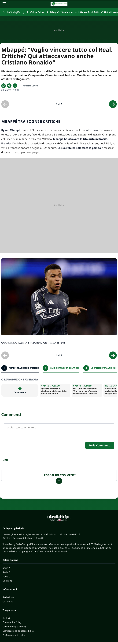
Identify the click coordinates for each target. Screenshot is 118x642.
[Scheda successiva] (113, 104)
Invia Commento (99, 445)
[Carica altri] (59, 481)
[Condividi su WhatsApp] (3, 85)
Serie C (6, 576)
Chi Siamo (8, 601)
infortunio (92, 130)
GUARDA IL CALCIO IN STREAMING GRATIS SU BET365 (33, 342)
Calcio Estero (37, 12)
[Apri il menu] (4, 4)
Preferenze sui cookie (14, 635)
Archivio (7, 618)
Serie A (6, 567)
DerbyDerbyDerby (14, 12)
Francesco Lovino (30, 85)
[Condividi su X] (15, 85)
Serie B (6, 572)
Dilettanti (7, 580)
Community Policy (12, 622)
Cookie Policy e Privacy (14, 626)
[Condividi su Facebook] (9, 85)
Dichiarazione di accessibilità (18, 630)
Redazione (8, 597)
